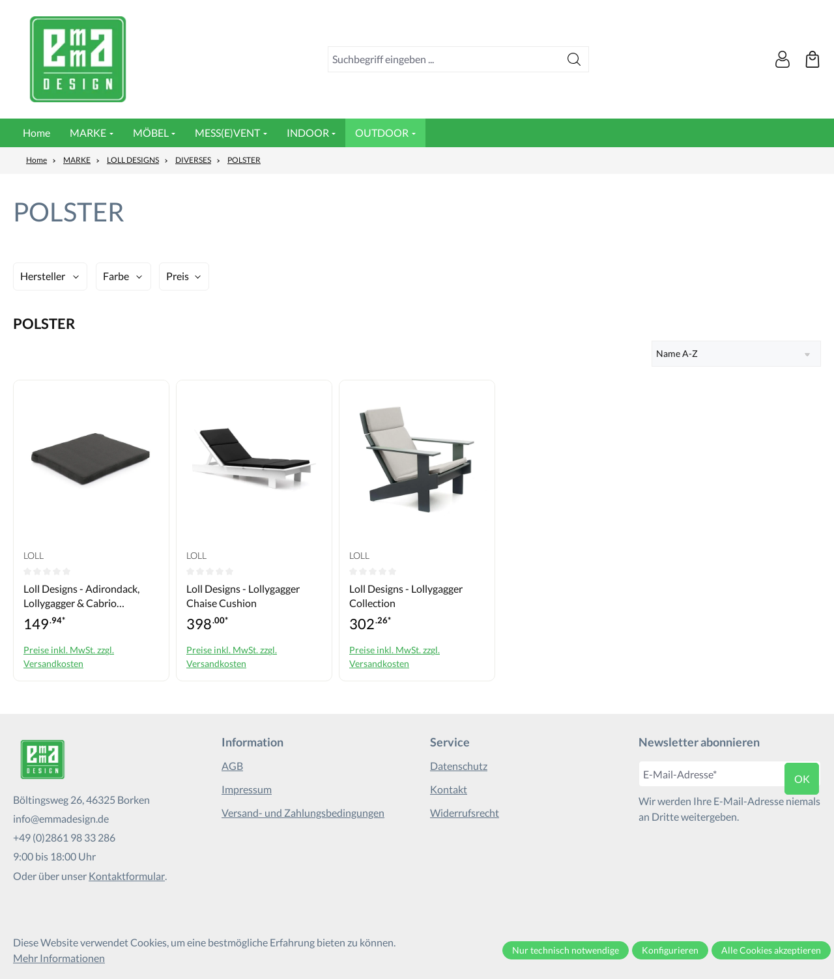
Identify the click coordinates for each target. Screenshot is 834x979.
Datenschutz (458, 765)
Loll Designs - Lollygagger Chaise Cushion (243, 595)
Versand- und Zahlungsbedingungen (303, 812)
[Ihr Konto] (782, 59)
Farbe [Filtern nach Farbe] (116, 276)
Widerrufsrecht (464, 812)
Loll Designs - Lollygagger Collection (406, 595)
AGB (232, 765)
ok (802, 779)
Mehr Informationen (59, 958)
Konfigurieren (670, 950)
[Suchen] (574, 59)
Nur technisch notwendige (565, 950)
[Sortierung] (736, 354)
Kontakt (448, 789)
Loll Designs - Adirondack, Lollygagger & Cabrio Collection (81, 596)
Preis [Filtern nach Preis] (177, 276)
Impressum (247, 789)
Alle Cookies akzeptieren (771, 950)
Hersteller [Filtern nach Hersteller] (42, 276)
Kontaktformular (127, 876)
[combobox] (444, 59)
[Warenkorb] (812, 59)
